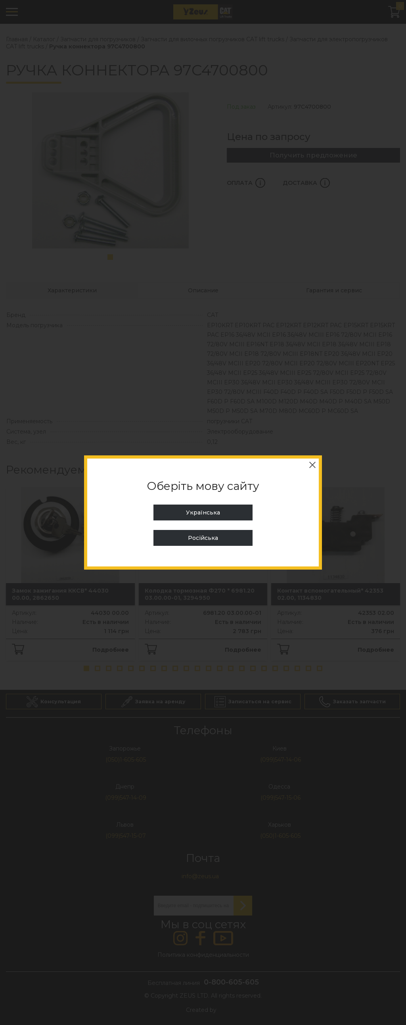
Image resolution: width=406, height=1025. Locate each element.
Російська (203, 537)
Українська (203, 512)
